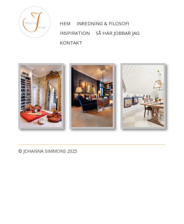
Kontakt (71, 43)
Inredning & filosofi (103, 23)
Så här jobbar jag (117, 33)
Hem (65, 23)
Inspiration (75, 33)
